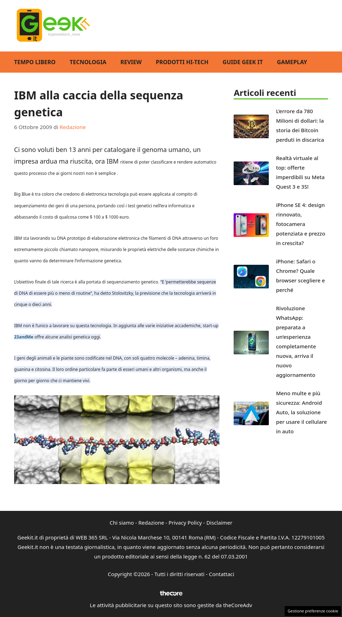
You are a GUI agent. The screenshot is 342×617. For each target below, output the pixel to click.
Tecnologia (88, 62)
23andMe (23, 337)
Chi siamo (122, 522)
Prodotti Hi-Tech (182, 62)
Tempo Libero (35, 62)
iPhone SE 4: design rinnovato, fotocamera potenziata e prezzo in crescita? (300, 223)
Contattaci (221, 574)
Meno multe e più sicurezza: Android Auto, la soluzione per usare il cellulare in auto (301, 412)
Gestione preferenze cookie (312, 610)
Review (131, 62)
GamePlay (292, 62)
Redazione (151, 522)
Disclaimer (219, 522)
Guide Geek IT (243, 62)
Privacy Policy (185, 522)
